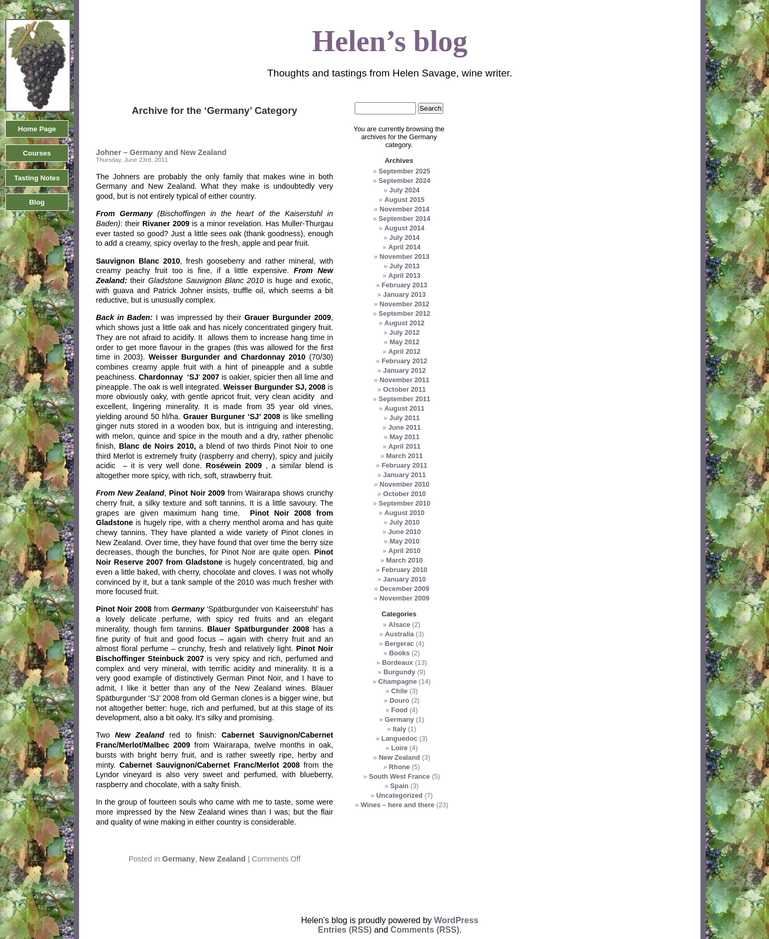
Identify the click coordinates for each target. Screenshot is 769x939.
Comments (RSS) (425, 929)
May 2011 (405, 437)
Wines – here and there (397, 805)
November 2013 (404, 256)
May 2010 (405, 541)
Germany (178, 859)
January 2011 (404, 475)
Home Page (37, 129)
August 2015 (404, 200)
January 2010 (404, 579)
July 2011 (405, 418)
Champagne (397, 681)
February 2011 (404, 465)
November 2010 (404, 484)
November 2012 (404, 304)
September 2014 (404, 218)
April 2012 (404, 351)
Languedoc (399, 738)
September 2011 (404, 399)
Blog (36, 202)
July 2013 (405, 266)
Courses (37, 153)
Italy (399, 729)
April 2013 (404, 275)
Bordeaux (397, 662)
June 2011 (404, 427)
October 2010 (404, 494)
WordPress (456, 920)
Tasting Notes (37, 178)
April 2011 (404, 446)
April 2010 (404, 551)
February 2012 (404, 361)
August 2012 (404, 323)
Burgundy (399, 672)
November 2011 (404, 380)
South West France (399, 776)
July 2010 (405, 522)
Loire (399, 748)
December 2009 (404, 589)
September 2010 (404, 503)
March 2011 (404, 456)
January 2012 (404, 370)
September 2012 (404, 313)
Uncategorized (399, 795)
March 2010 (404, 560)
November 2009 (404, 598)
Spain (399, 786)
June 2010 (404, 532)
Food (399, 710)
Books (399, 653)
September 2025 (404, 171)
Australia (399, 634)
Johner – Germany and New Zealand (161, 152)
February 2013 (404, 285)
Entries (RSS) (345, 929)
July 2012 (405, 332)
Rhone (399, 767)
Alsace (399, 624)
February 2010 (404, 570)
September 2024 (404, 181)
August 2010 (404, 513)
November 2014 (404, 209)
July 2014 (405, 237)
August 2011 (404, 408)
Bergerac (399, 643)
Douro (400, 700)
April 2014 (404, 247)
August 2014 (404, 228)
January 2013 (404, 294)
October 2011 (404, 389)
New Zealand (222, 859)
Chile (399, 691)
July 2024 (405, 190)
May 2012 (405, 342)
